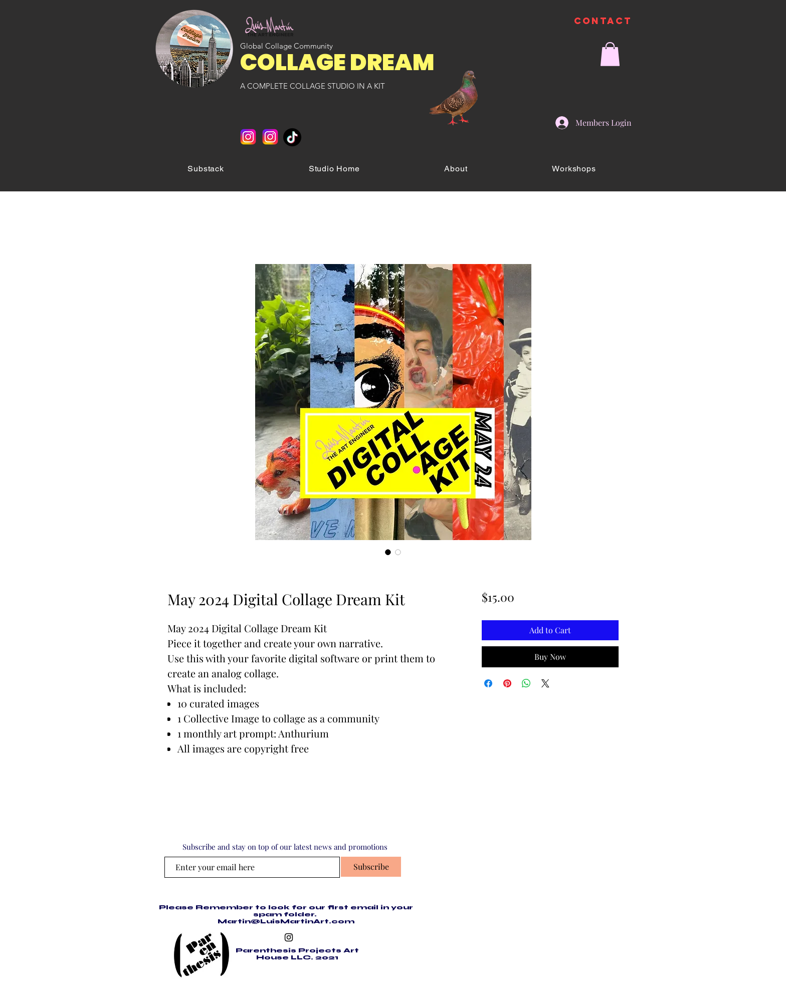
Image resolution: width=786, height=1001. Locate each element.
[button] (610, 54)
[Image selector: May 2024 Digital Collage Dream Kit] (388, 552)
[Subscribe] (371, 867)
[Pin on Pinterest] (507, 683)
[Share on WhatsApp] (526, 683)
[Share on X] (545, 683)
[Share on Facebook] (488, 683)
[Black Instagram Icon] (288, 937)
